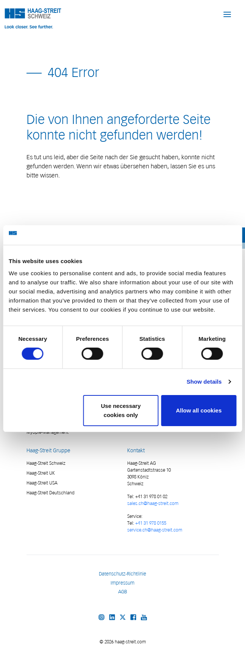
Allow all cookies (199, 410)
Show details (204, 381)
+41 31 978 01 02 (150, 496)
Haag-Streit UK (41, 473)
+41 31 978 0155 (150, 523)
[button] (227, 14)
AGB (122, 591)
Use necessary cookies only (120, 410)
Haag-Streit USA (42, 483)
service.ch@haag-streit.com (154, 530)
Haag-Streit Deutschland (51, 492)
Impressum (122, 583)
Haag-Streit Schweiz (46, 463)
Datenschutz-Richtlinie (122, 574)
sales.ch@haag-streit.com (152, 503)
